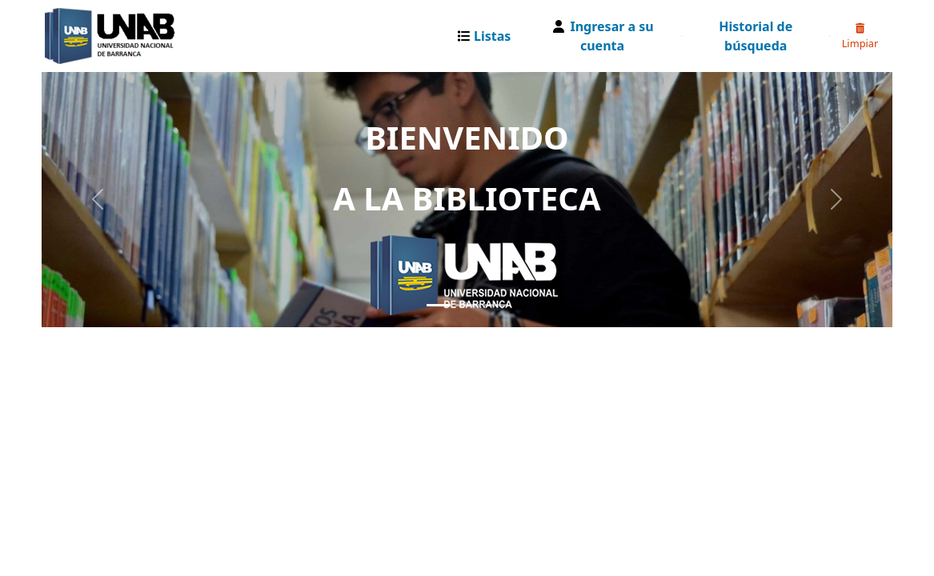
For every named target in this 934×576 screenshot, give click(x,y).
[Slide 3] (496, 305)
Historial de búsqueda (755, 36)
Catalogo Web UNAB (85, 36)
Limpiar (860, 37)
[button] (487, 36)
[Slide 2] (467, 305)
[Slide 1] (439, 305)
